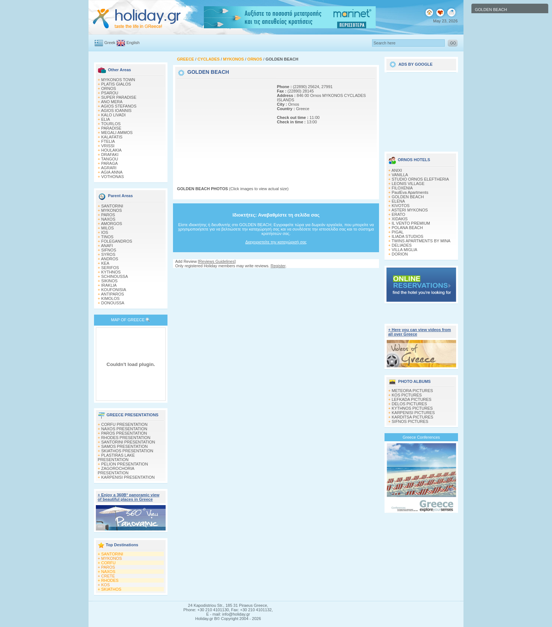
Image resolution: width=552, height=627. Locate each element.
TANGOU (109, 159)
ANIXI (397, 170)
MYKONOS (111, 210)
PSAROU (109, 93)
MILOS (107, 228)
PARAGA (109, 163)
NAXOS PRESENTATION (124, 429)
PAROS (108, 215)
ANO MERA (112, 101)
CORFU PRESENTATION (124, 424)
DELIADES (402, 245)
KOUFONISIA (113, 289)
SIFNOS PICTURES (410, 421)
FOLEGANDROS (116, 241)
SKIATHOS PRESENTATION (127, 451)
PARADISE (111, 128)
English (133, 42)
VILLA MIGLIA (405, 249)
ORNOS (108, 88)
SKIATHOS (111, 589)
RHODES (110, 580)
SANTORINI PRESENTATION (128, 442)
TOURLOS (110, 124)
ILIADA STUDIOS (407, 236)
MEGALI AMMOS (117, 132)
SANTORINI (112, 206)
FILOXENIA (402, 188)
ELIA (105, 119)
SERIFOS (110, 267)
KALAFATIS (112, 137)
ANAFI (107, 245)
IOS (104, 232)
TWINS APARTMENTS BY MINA (421, 241)
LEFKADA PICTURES (412, 399)
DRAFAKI (110, 154)
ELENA (398, 201)
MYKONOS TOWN (118, 79)
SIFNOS (108, 250)
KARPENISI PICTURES (413, 412)
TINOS (107, 237)
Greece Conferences (421, 437)
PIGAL (398, 232)
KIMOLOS (110, 298)
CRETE (108, 576)
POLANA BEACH (407, 227)
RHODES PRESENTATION (126, 437)
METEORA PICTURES (412, 390)
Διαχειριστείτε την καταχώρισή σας (276, 242)
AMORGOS (111, 223)
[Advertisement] (223, 126)
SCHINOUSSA (114, 276)
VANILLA (400, 175)
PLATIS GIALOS (116, 84)
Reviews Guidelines (217, 261)
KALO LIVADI (113, 115)
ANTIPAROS (112, 294)
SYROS (108, 254)
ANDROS (109, 259)
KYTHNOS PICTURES (412, 408)
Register (278, 266)
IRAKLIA (109, 285)
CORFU (108, 563)
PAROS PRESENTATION (124, 433)
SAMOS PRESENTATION (124, 446)
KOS (105, 585)
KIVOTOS (401, 205)
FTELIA (108, 141)
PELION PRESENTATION (124, 464)
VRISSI (108, 146)
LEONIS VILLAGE (408, 183)
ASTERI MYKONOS (410, 210)
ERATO (398, 214)
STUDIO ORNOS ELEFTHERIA (420, 179)
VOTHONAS (112, 176)
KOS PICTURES (407, 395)
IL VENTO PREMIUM (411, 223)
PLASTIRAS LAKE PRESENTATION (116, 457)
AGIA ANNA (112, 172)
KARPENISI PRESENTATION (128, 477)
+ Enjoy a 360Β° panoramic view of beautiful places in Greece (128, 497)
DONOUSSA (113, 303)
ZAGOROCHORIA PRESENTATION (116, 470)
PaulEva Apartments (410, 192)
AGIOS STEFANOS (119, 106)
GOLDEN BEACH (408, 197)
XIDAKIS (400, 219)
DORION (400, 254)
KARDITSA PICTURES (412, 417)
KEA (105, 263)
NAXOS (108, 219)
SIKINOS (109, 281)
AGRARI (108, 168)
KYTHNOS (111, 272)
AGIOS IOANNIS (116, 110)
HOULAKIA (111, 150)
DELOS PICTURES (409, 404)
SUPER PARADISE (119, 97)
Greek (109, 42)
